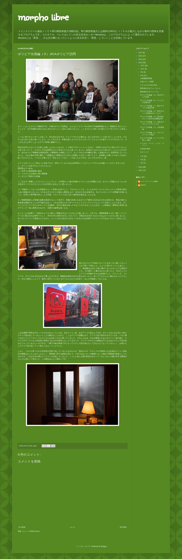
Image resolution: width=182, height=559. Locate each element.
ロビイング (144, 152)
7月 (142, 156)
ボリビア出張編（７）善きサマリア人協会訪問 (152, 107)
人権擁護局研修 (146, 78)
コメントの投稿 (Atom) (31, 531)
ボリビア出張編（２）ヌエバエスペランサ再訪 (152, 134)
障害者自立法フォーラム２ (150, 88)
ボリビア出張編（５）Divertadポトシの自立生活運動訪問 (152, 117)
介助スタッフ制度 (147, 82)
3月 (142, 163)
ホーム (72, 527)
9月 (142, 72)
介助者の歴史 (145, 149)
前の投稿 (123, 527)
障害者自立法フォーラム (149, 92)
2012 (140, 170)
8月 (142, 76)
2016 (140, 56)
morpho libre (43, 16)
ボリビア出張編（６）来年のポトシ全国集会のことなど (152, 112)
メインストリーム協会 (149, 181)
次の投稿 (21, 527)
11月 (142, 69)
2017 (140, 53)
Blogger (104, 546)
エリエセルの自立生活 (148, 85)
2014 (140, 63)
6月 (142, 160)
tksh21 (143, 185)
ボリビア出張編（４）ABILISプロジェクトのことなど (152, 123)
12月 (142, 66)
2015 (140, 59)
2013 (140, 167)
